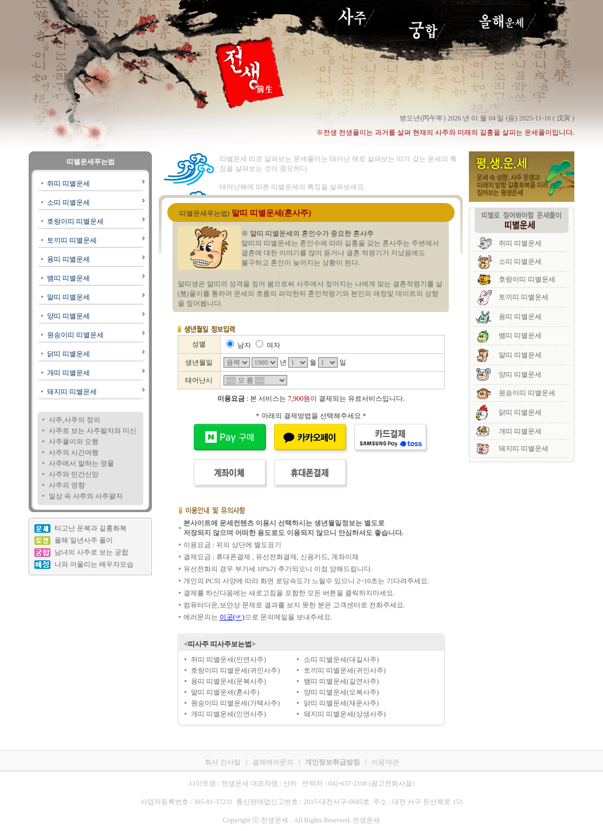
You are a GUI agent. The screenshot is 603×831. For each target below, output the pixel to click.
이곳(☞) (232, 617)
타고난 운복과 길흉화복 (90, 528)
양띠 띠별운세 (68, 316)
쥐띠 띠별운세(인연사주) (228, 660)
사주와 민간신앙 (74, 474)
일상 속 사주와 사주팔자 (86, 496)
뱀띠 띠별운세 (68, 278)
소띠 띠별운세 (68, 202)
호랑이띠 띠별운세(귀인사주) (235, 670)
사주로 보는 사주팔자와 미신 (92, 431)
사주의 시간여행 (74, 452)
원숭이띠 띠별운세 (75, 335)
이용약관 (385, 762)
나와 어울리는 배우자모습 (94, 564)
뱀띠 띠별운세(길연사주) (341, 681)
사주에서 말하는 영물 (81, 463)
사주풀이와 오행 (74, 442)
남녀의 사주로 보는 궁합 (91, 552)
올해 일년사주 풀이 (83, 540)
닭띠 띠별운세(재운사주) (341, 703)
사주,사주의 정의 (74, 420)
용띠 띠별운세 (68, 259)
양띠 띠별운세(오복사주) (341, 692)
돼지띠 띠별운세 (72, 392)
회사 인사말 (223, 762)
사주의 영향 (67, 485)
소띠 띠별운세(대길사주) (341, 660)
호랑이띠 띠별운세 (75, 221)
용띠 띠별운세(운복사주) (228, 681)
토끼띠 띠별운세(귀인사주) (345, 670)
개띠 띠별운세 (68, 373)
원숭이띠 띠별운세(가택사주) (235, 703)
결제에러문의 (272, 762)
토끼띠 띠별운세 (72, 240)
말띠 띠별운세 (68, 297)
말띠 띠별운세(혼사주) (225, 692)
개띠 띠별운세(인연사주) (228, 714)
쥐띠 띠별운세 (68, 184)
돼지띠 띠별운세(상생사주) (345, 714)
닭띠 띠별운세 (68, 354)
